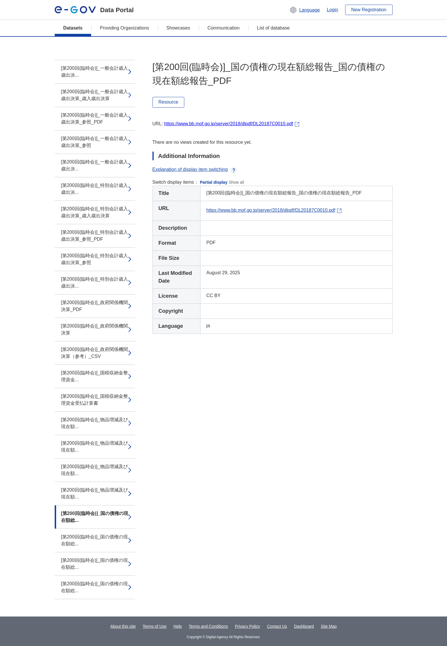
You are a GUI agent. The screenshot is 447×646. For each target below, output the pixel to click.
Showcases (178, 27)
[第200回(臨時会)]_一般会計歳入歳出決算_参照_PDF (94, 118)
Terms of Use (154, 626)
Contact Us (277, 626)
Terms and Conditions (208, 626)
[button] (304, 10)
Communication (223, 27)
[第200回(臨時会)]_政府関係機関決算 (94, 329)
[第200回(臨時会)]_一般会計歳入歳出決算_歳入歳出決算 (94, 95)
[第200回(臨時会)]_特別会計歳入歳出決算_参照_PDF (94, 236)
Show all (236, 182)
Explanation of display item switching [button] (194, 169)
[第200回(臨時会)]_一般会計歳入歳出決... (94, 72)
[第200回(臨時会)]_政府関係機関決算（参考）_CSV (94, 353)
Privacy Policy (247, 626)
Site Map (329, 626)
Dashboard (304, 626)
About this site (123, 626)
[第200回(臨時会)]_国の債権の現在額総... (94, 517)
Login (332, 9)
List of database (273, 27)
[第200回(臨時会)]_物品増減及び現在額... (94, 423)
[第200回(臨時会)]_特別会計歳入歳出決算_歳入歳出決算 (94, 212)
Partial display (213, 182)
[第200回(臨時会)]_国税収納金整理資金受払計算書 (94, 400)
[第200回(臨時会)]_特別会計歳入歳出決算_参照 (94, 259)
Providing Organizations (124, 27)
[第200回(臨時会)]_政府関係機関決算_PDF (94, 306)
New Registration (369, 9)
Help (178, 626)
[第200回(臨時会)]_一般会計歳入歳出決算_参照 (94, 142)
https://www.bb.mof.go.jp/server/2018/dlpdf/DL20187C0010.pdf (228, 123)
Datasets (73, 27)
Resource (168, 102)
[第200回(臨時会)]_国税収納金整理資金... (94, 376)
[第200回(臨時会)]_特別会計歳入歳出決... (94, 189)
